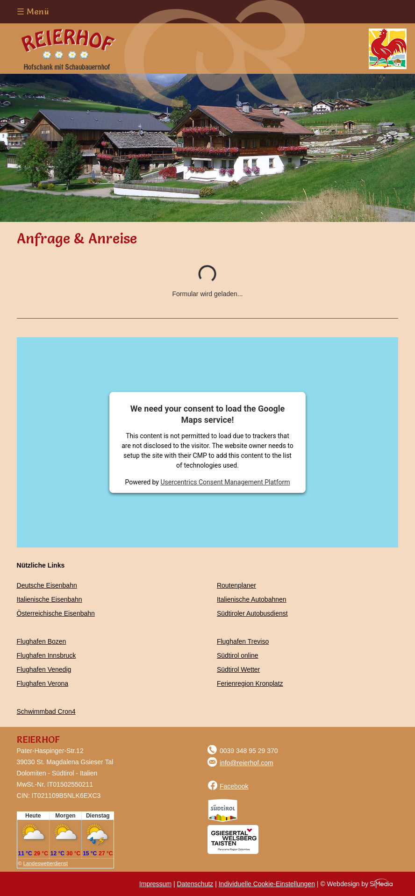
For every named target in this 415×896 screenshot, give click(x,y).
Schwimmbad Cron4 (46, 711)
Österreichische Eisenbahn (56, 613)
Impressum (155, 884)
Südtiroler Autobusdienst (252, 613)
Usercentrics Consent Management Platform (225, 482)
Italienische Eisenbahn (49, 599)
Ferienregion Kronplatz (250, 683)
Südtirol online (237, 655)
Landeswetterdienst (45, 863)
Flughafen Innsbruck (46, 655)
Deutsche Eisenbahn (47, 585)
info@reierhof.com (240, 763)
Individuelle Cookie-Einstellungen (267, 884)
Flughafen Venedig (44, 669)
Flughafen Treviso (243, 641)
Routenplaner (236, 585)
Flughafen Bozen (41, 641)
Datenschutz (195, 884)
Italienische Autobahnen (251, 599)
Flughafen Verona (43, 683)
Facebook (228, 786)
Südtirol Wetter (238, 669)
